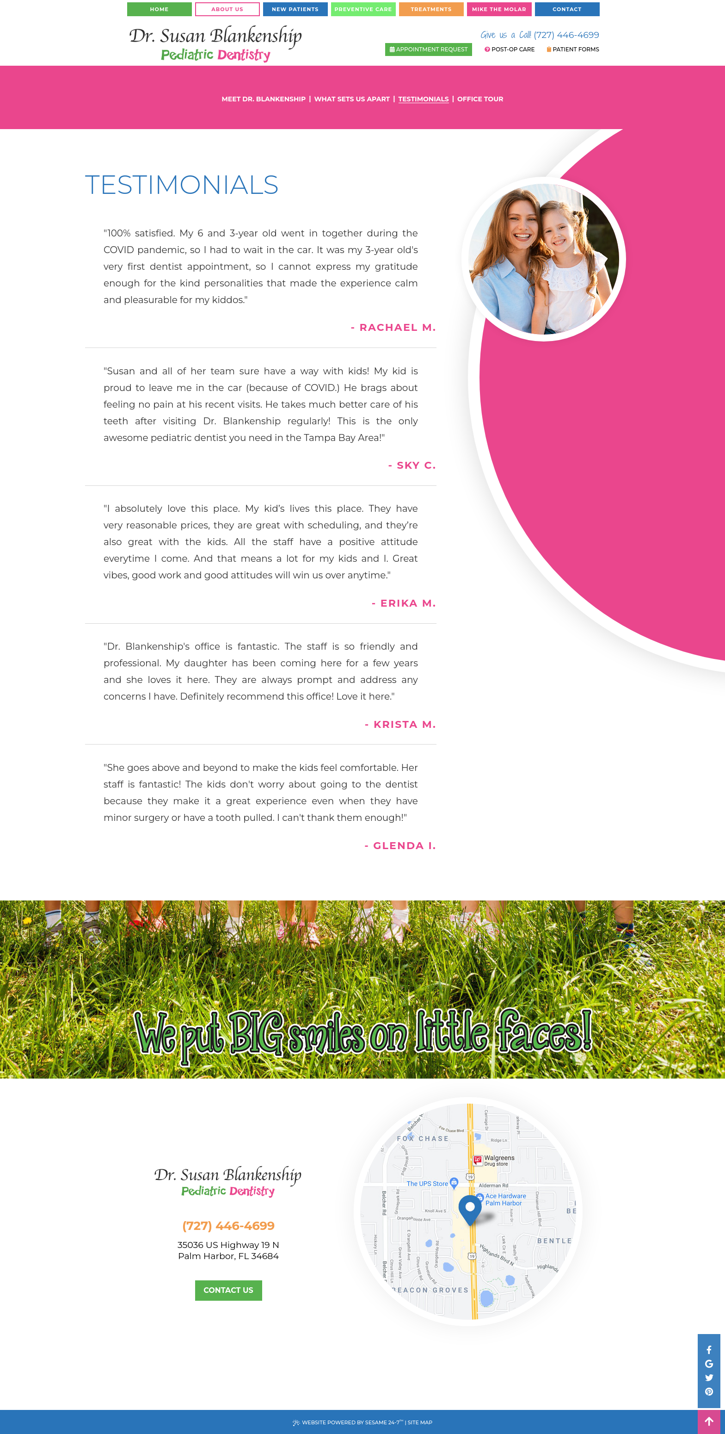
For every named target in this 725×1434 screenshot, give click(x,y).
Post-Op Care (510, 49)
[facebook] (709, 1350)
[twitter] (709, 1378)
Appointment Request (429, 49)
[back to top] (709, 1422)
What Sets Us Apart (352, 99)
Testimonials (424, 99)
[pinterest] (709, 1392)
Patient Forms (573, 49)
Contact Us (228, 1290)
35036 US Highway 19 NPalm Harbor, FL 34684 (241, 1251)
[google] (709, 1364)
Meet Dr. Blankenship (264, 99)
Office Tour (480, 99)
